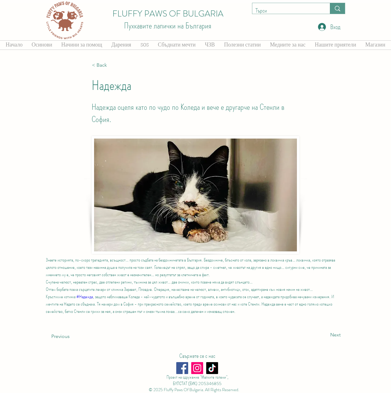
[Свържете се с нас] (197, 356)
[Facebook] (182, 368)
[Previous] (71, 337)
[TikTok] (212, 368)
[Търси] (286, 10)
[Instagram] (197, 368)
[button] (112, 65)
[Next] (325, 335)
